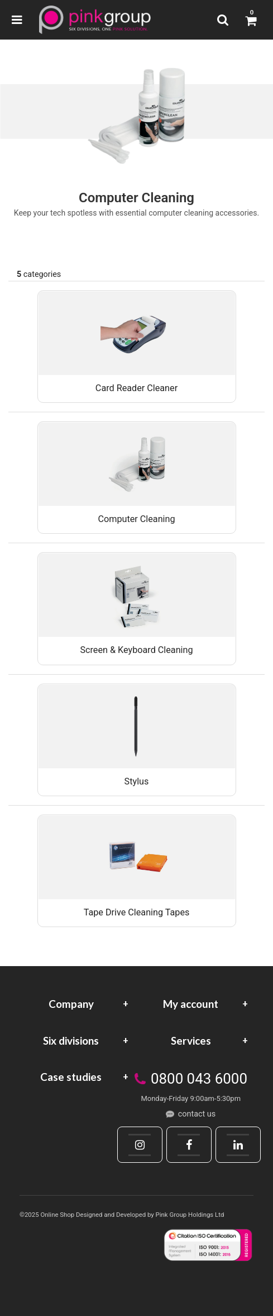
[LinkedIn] (238, 1145)
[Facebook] (189, 1145)
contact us (196, 1114)
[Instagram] (139, 1145)
